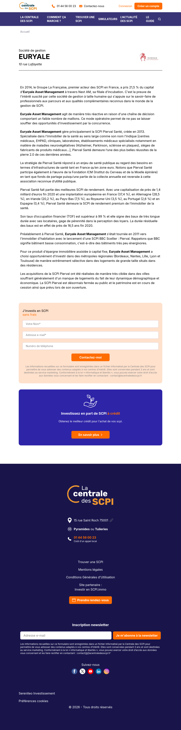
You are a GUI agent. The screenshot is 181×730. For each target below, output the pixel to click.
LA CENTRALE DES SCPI (29, 19)
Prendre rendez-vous (90, 600)
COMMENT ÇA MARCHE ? (56, 19)
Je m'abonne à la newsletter (137, 635)
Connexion (125, 6)
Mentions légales (90, 569)
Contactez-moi (90, 357)
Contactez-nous (91, 6)
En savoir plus (90, 435)
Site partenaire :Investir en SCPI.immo (90, 587)
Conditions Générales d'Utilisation (90, 577)
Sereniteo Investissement (37, 693)
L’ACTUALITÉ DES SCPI (128, 19)
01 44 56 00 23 (64, 6)
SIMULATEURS (107, 19)
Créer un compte (148, 6)
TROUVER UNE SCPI (85, 19)
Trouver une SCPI (90, 562)
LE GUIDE (150, 19)
